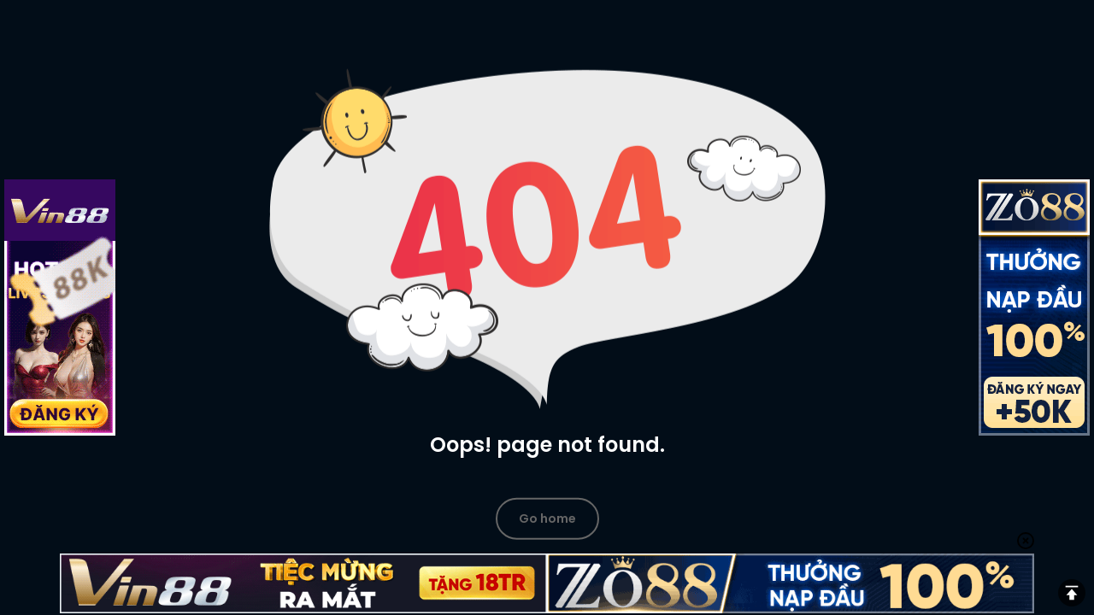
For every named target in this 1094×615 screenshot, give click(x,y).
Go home (547, 517)
